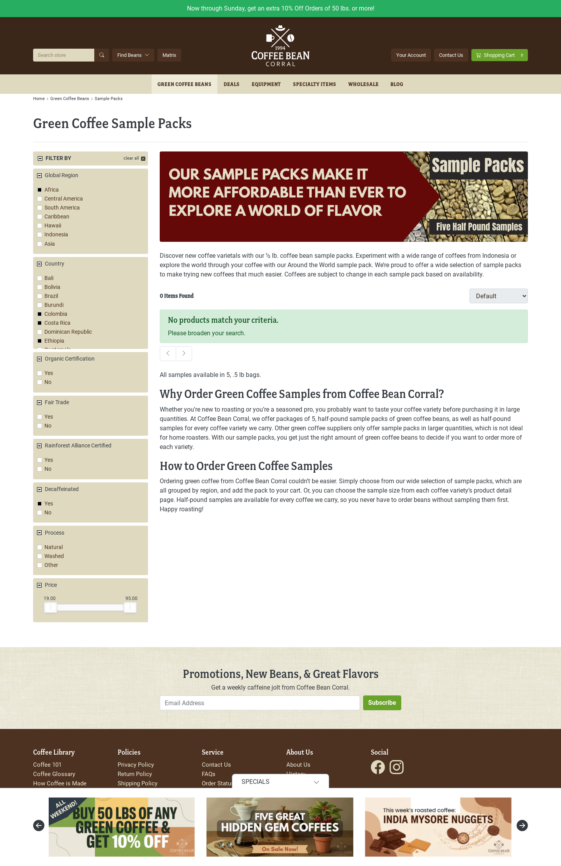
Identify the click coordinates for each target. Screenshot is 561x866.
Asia (49, 244)
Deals (232, 84)
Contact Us (451, 55)
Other (51, 565)
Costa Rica (57, 323)
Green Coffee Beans (184, 84)
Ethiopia (54, 341)
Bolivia (52, 287)
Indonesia (56, 234)
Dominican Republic (68, 332)
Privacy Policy (136, 764)
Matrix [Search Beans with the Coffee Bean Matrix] (169, 55)
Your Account (411, 55)
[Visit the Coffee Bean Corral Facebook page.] (378, 767)
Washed (54, 556)
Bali (48, 278)
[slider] (50, 607)
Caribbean (56, 216)
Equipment (266, 84)
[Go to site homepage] (280, 45)
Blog (396, 84)
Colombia (55, 314)
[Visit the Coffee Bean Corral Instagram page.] (397, 767)
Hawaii (52, 225)
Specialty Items (314, 84)
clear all (131, 158)
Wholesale (363, 84)
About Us (298, 764)
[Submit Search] (101, 55)
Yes (48, 373)
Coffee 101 (47, 764)
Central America (63, 198)
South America (62, 207)
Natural (53, 547)
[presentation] (38, 825)
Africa (51, 190)
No (47, 382)
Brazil (51, 296)
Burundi (54, 305)
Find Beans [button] (133, 55)
